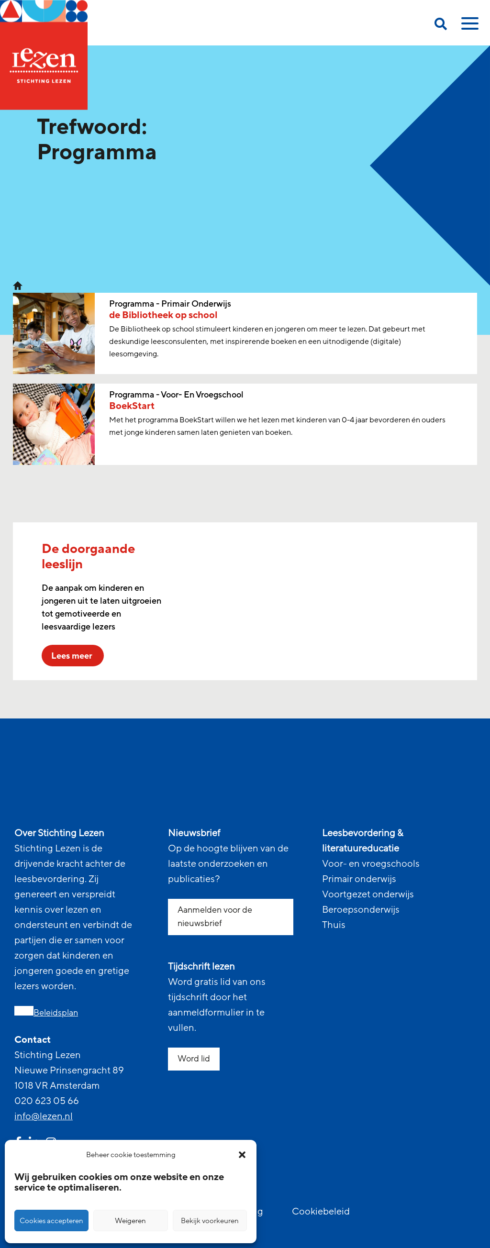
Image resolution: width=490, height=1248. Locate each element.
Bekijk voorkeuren (210, 1221)
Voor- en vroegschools (371, 864)
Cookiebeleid (321, 1211)
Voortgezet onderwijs (368, 894)
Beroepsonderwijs (361, 910)
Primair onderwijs (359, 879)
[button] (242, 1155)
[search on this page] (440, 25)
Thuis (333, 925)
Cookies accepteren (51, 1221)
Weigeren (130, 1221)
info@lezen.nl (43, 1116)
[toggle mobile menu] (468, 27)
